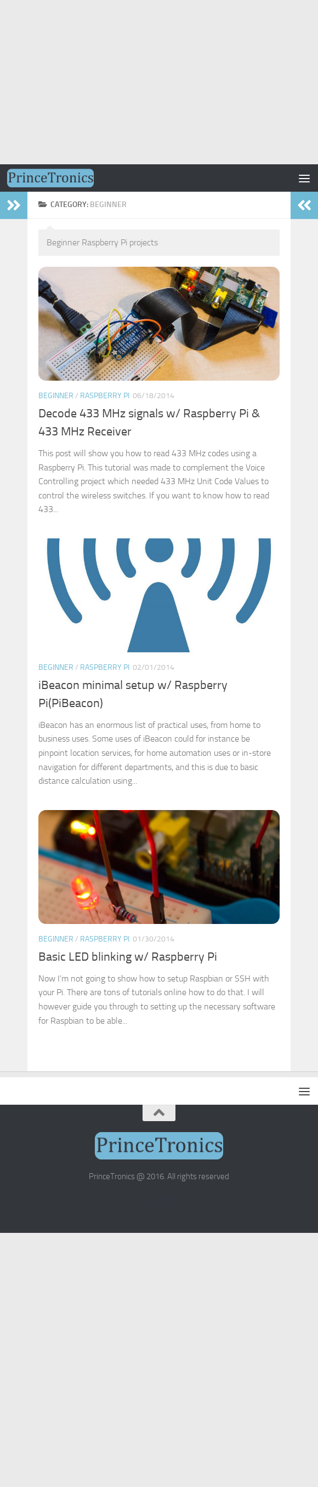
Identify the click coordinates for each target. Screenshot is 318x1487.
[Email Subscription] (169, 1201)
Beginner (55, 395)
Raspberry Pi (104, 395)
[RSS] (149, 1201)
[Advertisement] (159, 82)
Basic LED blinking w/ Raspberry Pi (127, 957)
